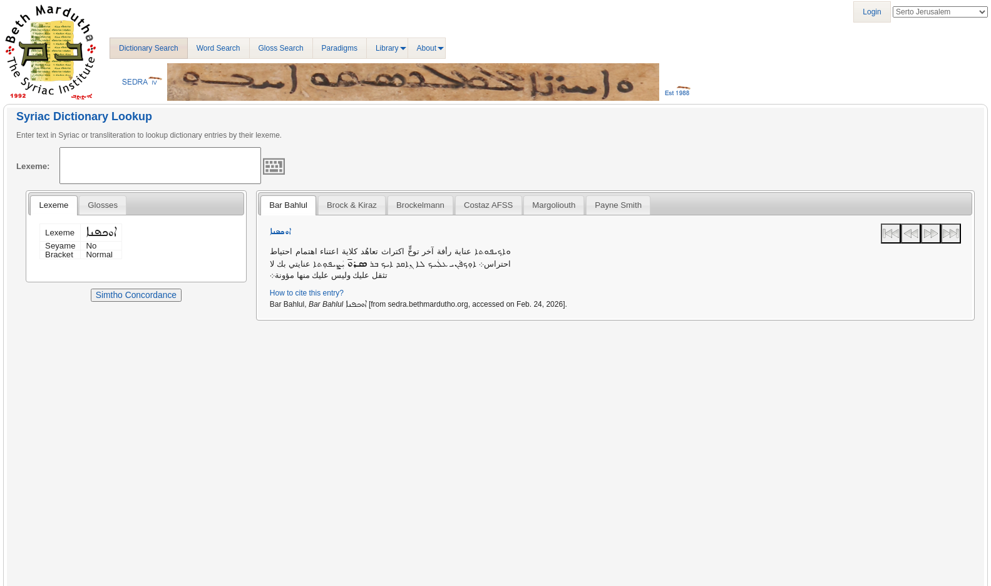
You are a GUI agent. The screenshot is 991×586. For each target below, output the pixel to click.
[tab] (53, 205)
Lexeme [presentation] (53, 205)
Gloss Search (281, 48)
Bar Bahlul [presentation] (288, 205)
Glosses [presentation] (103, 205)
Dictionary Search (148, 48)
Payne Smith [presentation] (618, 205)
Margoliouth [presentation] (553, 205)
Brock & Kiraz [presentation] (352, 205)
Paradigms (339, 48)
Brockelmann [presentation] (420, 205)
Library (387, 48)
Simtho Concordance (136, 295)
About (426, 48)
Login (872, 12)
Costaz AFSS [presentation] (488, 205)
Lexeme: (33, 166)
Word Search (218, 48)
